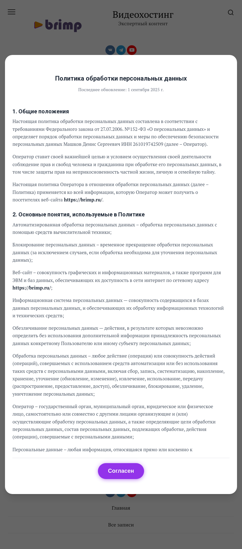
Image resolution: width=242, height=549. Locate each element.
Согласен (121, 471)
